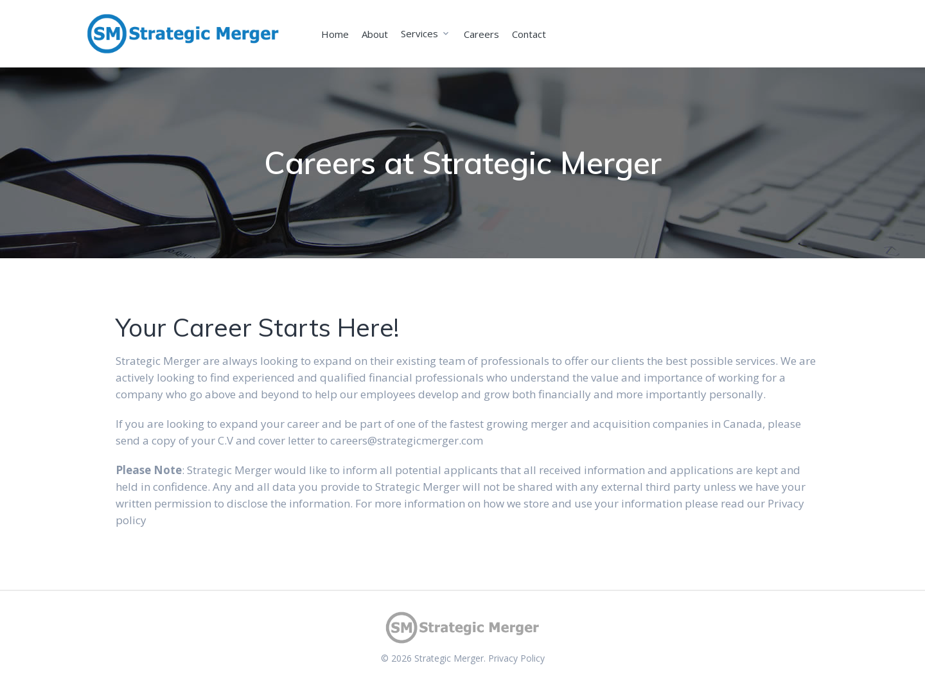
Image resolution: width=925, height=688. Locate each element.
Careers (481, 34)
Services (419, 33)
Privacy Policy (516, 658)
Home (335, 34)
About (375, 34)
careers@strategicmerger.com (406, 440)
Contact (529, 34)
